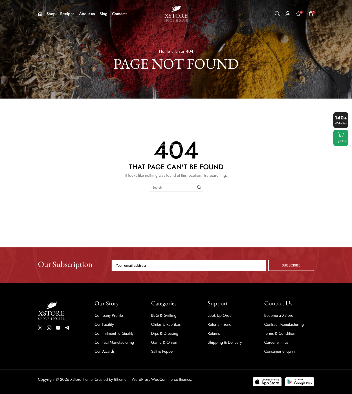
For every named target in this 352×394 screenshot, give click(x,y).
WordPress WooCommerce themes (161, 379)
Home (164, 51)
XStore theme (81, 379)
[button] (277, 14)
